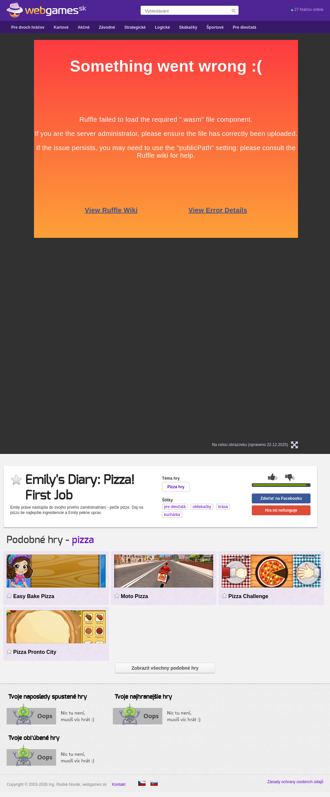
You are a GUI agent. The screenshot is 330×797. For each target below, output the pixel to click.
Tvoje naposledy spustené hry (47, 697)
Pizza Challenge (248, 596)
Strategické (135, 27)
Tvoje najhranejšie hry (143, 697)
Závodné (107, 27)
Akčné (83, 27)
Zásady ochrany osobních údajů (295, 782)
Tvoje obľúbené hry (33, 738)
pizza (83, 540)
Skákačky (188, 27)
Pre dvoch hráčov (28, 27)
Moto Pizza (134, 596)
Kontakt (119, 784)
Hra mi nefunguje (281, 510)
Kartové (61, 27)
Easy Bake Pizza (33, 596)
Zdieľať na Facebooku (281, 498)
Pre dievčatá (244, 27)
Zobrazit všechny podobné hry (164, 668)
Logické (162, 27)
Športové (215, 27)
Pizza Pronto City (34, 652)
